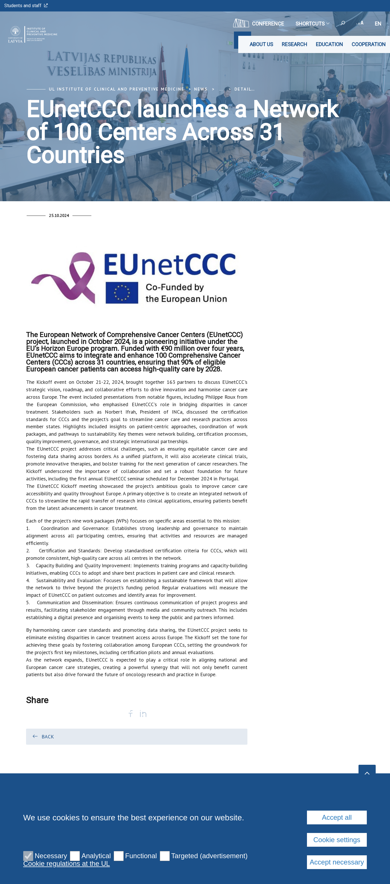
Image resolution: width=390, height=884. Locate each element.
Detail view (250, 89)
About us (261, 44)
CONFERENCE (258, 23)
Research (294, 44)
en (378, 24)
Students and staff (26, 5)
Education (329, 44)
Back (43, 736)
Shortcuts (312, 24)
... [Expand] (221, 89)
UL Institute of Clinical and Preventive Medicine (116, 89)
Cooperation (369, 44)
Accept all (337, 870)
